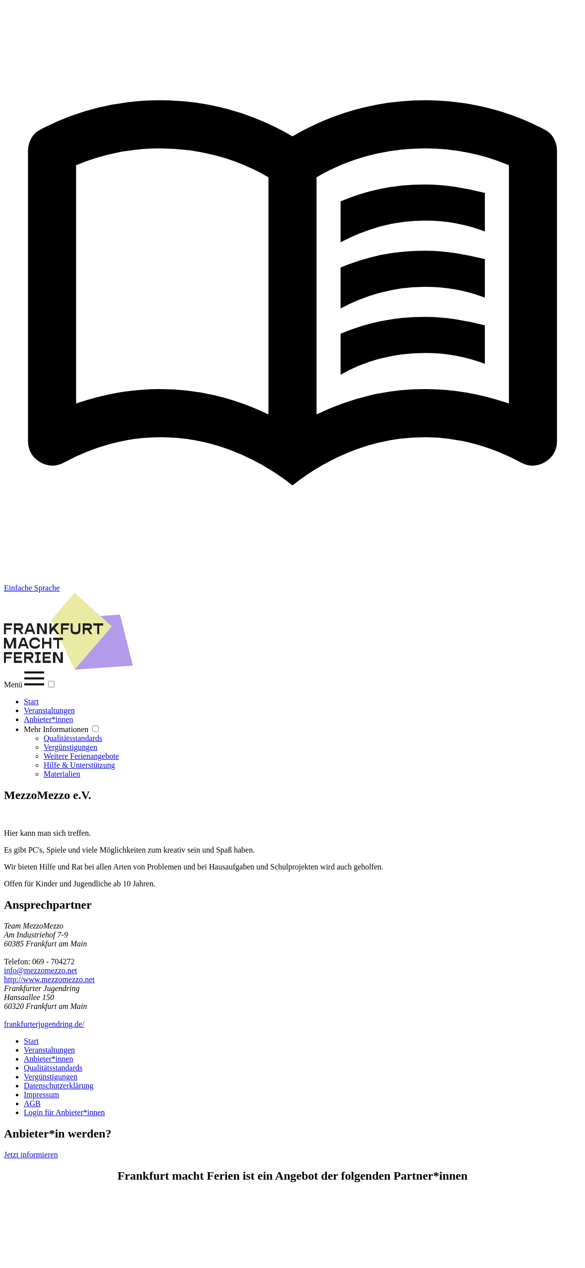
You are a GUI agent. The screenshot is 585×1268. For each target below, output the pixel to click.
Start (31, 701)
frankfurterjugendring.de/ (44, 1024)
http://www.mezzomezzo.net (49, 979)
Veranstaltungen (49, 710)
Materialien (62, 774)
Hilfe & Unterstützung (79, 765)
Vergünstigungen (70, 747)
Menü (25, 684)
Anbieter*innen (48, 719)
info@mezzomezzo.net (40, 970)
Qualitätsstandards (73, 738)
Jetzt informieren (31, 1154)
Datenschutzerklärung (58, 1085)
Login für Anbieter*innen (64, 1112)
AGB (32, 1103)
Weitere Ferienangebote (81, 756)
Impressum (41, 1094)
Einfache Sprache (31, 588)
